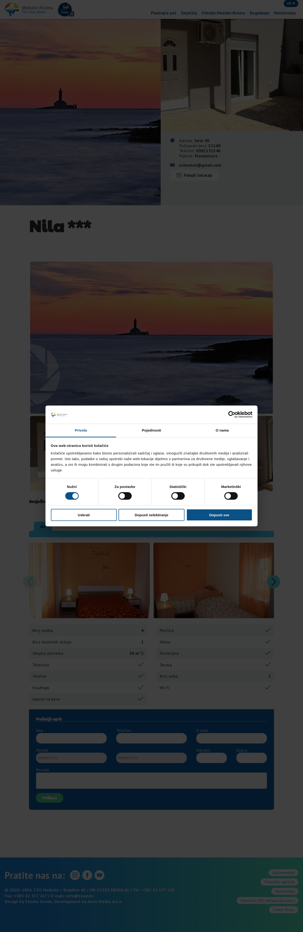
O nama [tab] (222, 430)
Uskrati (84, 515)
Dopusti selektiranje (151, 515)
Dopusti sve (219, 515)
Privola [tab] (81, 430)
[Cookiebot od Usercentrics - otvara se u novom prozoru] (231, 414)
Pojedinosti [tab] (151, 430)
